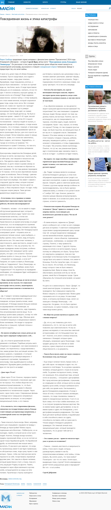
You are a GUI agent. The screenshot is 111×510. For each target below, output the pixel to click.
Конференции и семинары (97, 36)
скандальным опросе (48, 67)
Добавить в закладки (32, 8)
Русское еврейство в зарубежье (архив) (98, 76)
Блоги (45, 2)
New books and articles (18, 14)
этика (45, 484)
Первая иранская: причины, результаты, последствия (98, 174)
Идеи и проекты (93, 33)
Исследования (93, 26)
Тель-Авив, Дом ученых (95, 61)
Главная (11, 2)
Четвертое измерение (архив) (98, 72)
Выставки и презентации (97, 40)
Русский (79, 8)
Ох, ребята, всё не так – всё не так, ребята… (99, 142)
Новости (27, 2)
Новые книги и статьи (95, 23)
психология (37, 484)
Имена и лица (93, 46)
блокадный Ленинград (12, 484)
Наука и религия (93, 67)
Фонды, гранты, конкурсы (97, 43)
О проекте (53, 8)
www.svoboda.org (14, 479)
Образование (92, 30)
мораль (29, 484)
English (74, 8)
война (23, 484)
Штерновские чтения (95, 64)
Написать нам (45, 8)
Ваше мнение (81, 2)
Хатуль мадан (92, 70)
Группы (63, 2)
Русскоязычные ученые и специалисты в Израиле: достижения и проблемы (97, 108)
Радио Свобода (6, 59)
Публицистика (93, 20)
